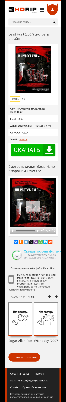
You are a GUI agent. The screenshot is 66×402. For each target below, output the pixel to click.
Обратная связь (20, 373)
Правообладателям (34, 387)
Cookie (14, 387)
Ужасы (23, 139)
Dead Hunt (49, 268)
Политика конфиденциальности (29, 380)
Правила (39, 373)
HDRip (21, 9)
